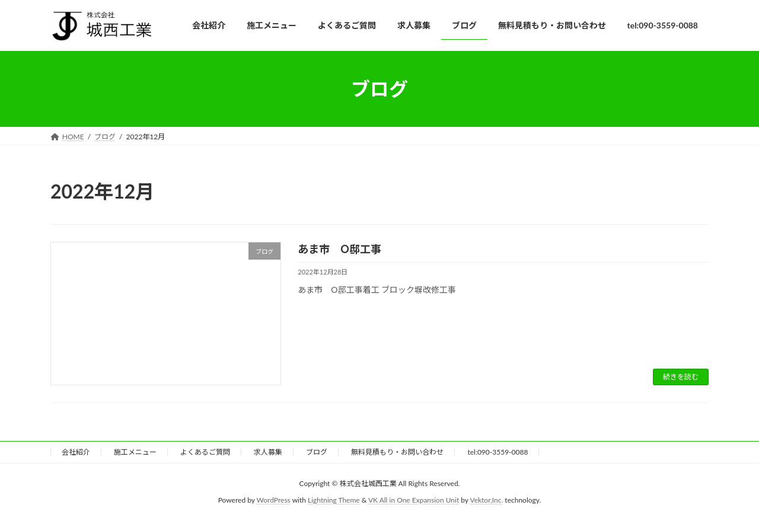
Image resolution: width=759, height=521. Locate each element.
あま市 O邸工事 (339, 248)
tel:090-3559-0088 (497, 452)
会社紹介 (76, 452)
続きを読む (681, 376)
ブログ (316, 452)
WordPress (274, 500)
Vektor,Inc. (486, 500)
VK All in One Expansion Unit (413, 500)
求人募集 (268, 452)
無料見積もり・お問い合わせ (397, 452)
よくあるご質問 (205, 452)
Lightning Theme (334, 500)
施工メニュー (135, 452)
